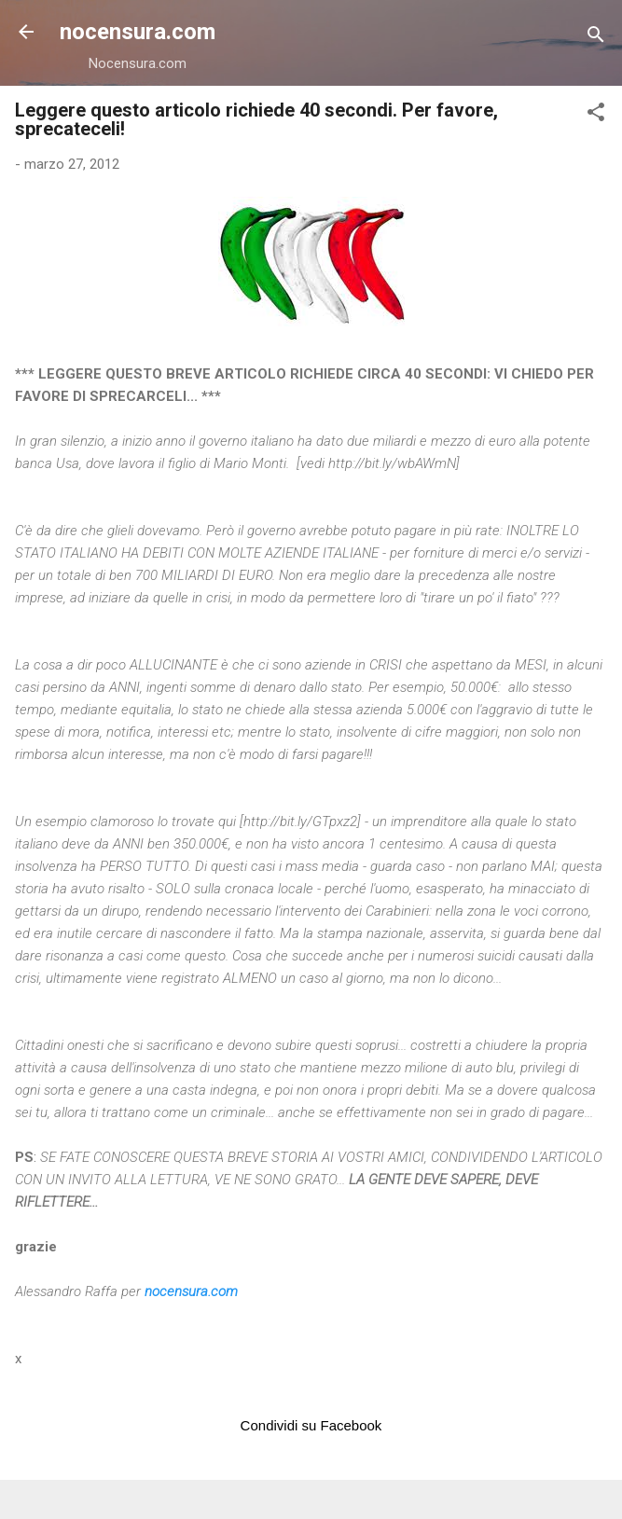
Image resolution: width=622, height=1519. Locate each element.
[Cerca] (596, 37)
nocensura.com (137, 32)
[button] (596, 115)
